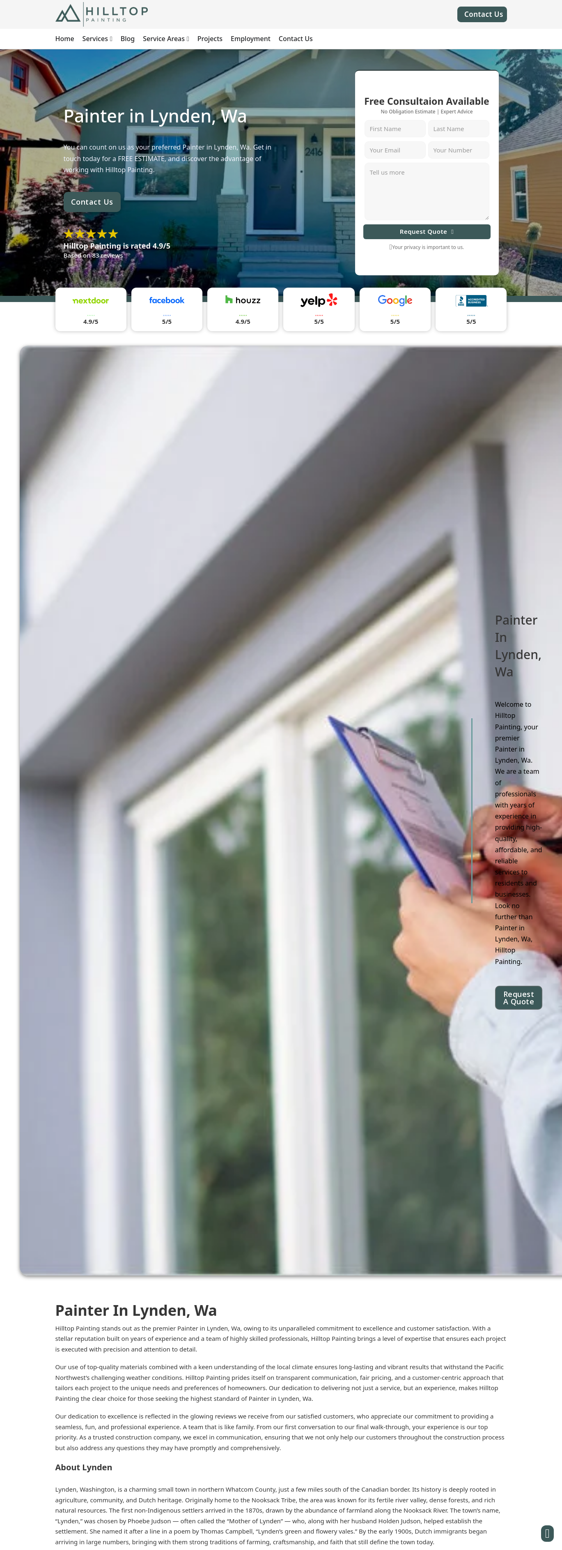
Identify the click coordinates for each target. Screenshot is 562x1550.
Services (95, 38)
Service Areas (164, 38)
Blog (128, 38)
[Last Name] (458, 128)
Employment (251, 38)
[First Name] (395, 128)
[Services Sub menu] (111, 39)
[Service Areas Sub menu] (188, 39)
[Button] (547, 1533)
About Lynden (83, 1467)
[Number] (458, 150)
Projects (210, 38)
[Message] (427, 191)
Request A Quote (518, 997)
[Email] (395, 150)
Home (64, 38)
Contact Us (483, 14)
